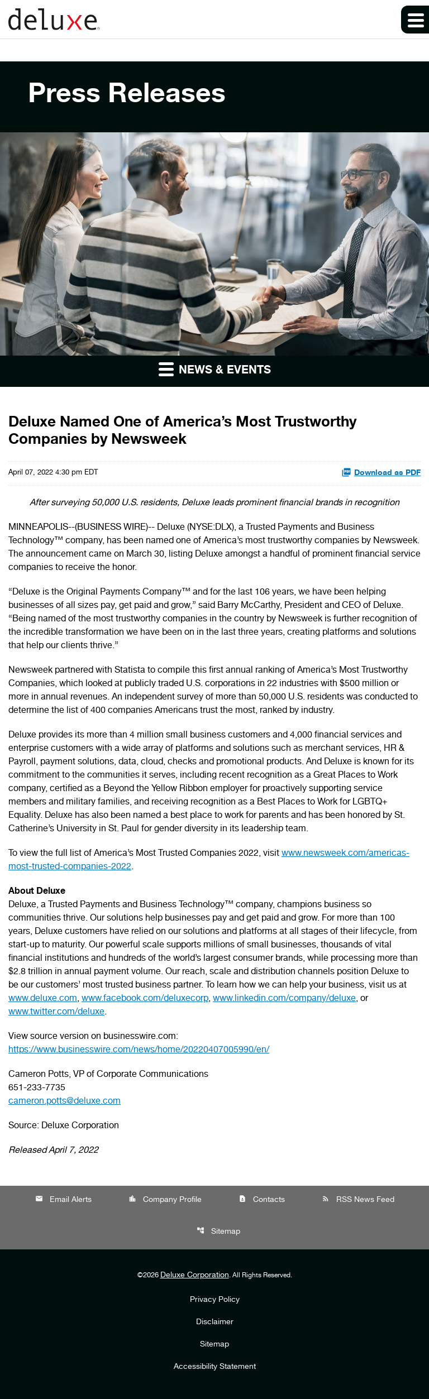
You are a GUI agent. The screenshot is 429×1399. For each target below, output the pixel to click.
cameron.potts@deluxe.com (64, 1102)
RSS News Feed (358, 1199)
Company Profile (165, 1199)
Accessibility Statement (215, 1367)
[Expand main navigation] (415, 19)
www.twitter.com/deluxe (56, 1012)
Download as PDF (381, 472)
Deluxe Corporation (194, 1276)
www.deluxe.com (42, 999)
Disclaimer (214, 1322)
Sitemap (218, 1231)
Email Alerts (63, 1199)
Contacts (262, 1199)
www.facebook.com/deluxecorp (145, 999)
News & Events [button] (215, 369)
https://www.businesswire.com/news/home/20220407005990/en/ (138, 1050)
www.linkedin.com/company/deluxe (284, 999)
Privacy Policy (215, 1300)
